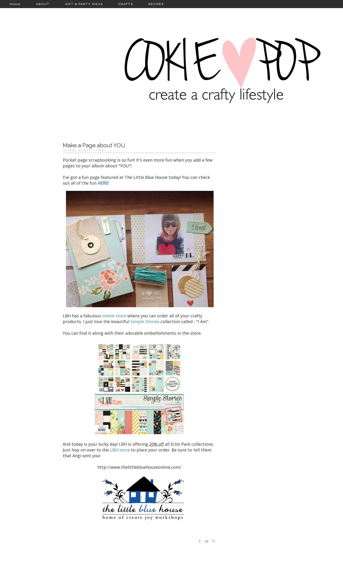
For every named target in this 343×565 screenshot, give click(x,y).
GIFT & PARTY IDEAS (84, 4)
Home (15, 4)
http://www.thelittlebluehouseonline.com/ (139, 467)
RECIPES (156, 4)
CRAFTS (125, 4)
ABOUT (43, 4)
